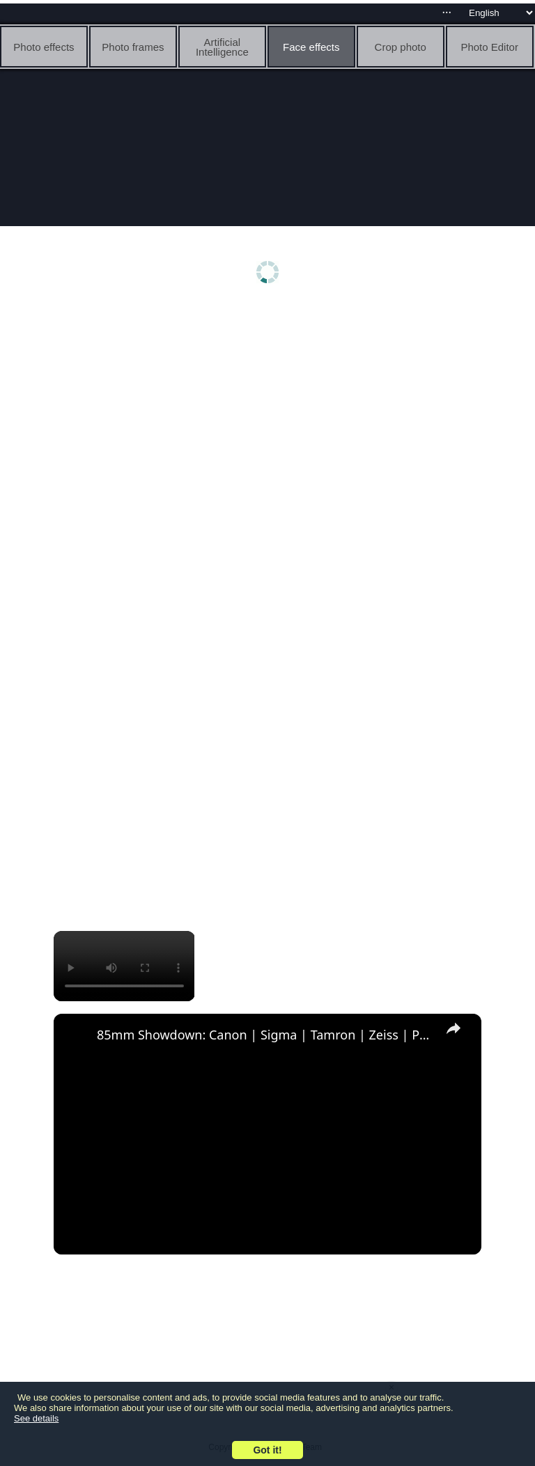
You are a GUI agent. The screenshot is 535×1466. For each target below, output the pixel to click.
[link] (76, 1036)
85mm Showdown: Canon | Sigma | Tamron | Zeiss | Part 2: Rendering (265, 1034)
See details (36, 1418)
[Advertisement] (267, 415)
